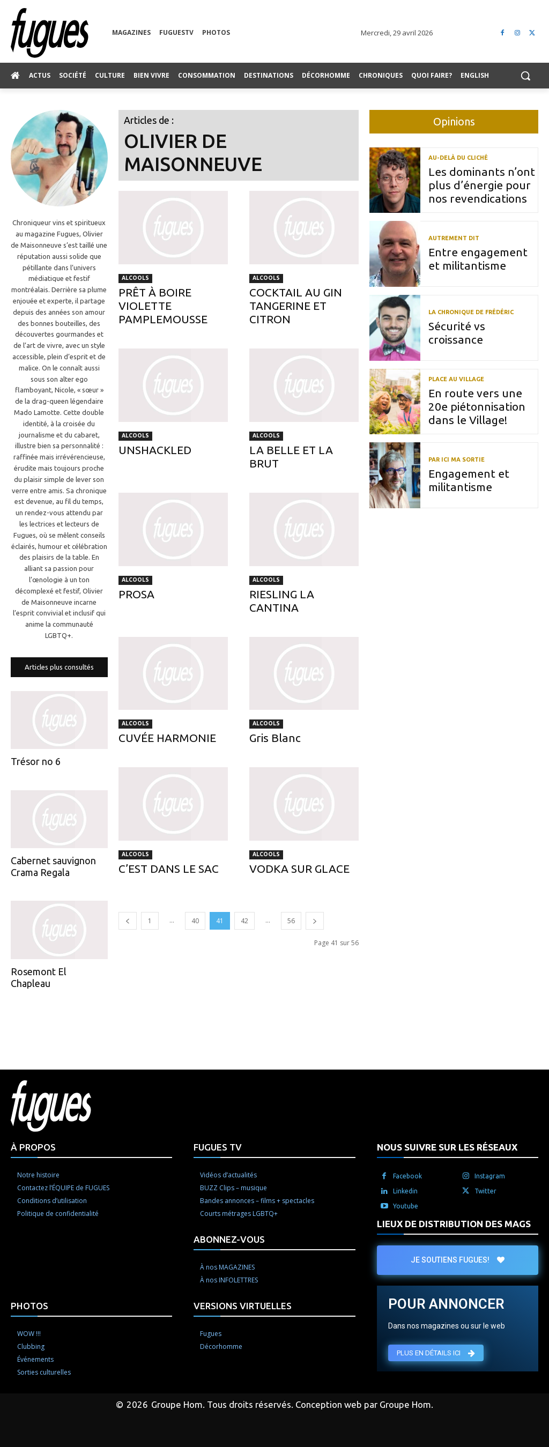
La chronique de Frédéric (471, 312)
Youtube (405, 1206)
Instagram (489, 1176)
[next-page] (315, 921)
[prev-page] (127, 921)
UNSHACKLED (154, 449)
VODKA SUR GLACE (299, 868)
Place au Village (456, 379)
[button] (525, 75)
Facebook (407, 1176)
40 (195, 920)
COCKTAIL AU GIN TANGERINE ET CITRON (295, 305)
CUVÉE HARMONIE (167, 737)
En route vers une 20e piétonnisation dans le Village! (476, 406)
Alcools (135, 278)
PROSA (136, 594)
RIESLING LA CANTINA (281, 601)
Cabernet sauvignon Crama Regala (53, 866)
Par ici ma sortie (456, 460)
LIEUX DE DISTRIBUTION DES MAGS (454, 1224)
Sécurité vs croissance (456, 333)
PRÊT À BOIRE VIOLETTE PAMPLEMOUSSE (162, 305)
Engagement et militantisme (468, 480)
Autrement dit (453, 238)
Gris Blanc (275, 737)
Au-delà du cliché (458, 158)
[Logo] (61, 33)
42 (244, 920)
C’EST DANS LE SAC (168, 868)
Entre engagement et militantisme (478, 259)
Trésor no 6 (36, 761)
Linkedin (405, 1191)
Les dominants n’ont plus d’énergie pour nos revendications (481, 185)
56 (291, 920)
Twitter (485, 1191)
